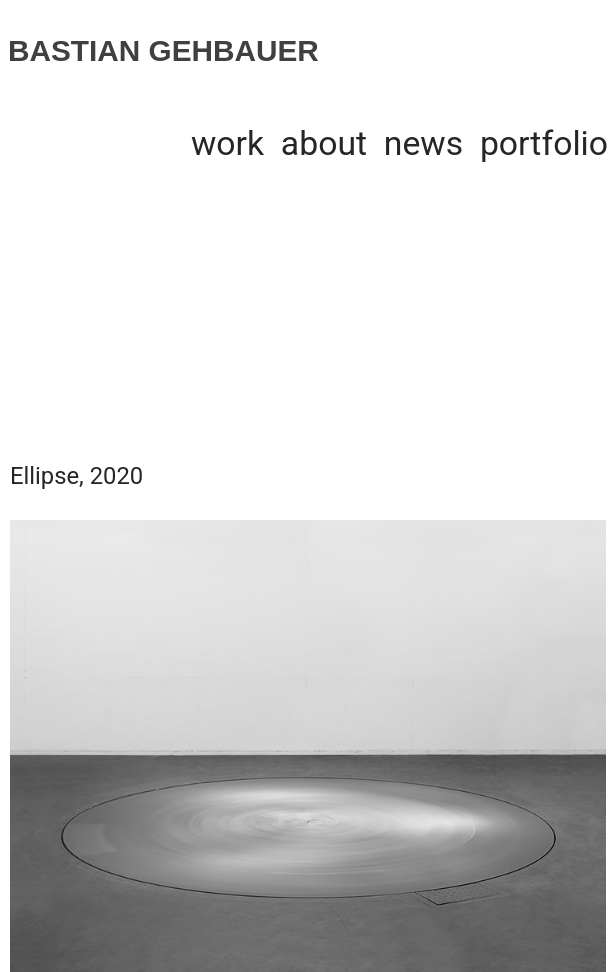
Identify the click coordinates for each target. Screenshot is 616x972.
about (324, 143)
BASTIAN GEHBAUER (163, 50)
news (423, 143)
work (227, 143)
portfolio (544, 143)
